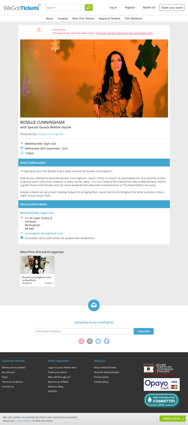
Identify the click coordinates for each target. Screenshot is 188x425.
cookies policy (23, 420)
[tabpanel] (37, 270)
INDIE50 (52, 391)
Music (49, 18)
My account (8, 372)
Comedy (63, 18)
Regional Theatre (109, 18)
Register (130, 7)
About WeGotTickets (105, 367)
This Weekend (133, 18)
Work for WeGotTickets (106, 372)
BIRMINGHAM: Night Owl (37, 213)
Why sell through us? (59, 377)
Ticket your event (172, 7)
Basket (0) (149, 7)
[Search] (89, 7)
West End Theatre (83, 18)
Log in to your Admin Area (62, 367)
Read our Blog (55, 386)
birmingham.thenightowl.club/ (44, 233)
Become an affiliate (58, 381)
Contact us (8, 386)
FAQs (5, 377)
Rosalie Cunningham (50, 134)
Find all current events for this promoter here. (125, 33)
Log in (113, 7)
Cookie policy (101, 381)
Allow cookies (171, 418)
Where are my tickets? (14, 367)
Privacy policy (101, 377)
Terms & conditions (12, 381)
